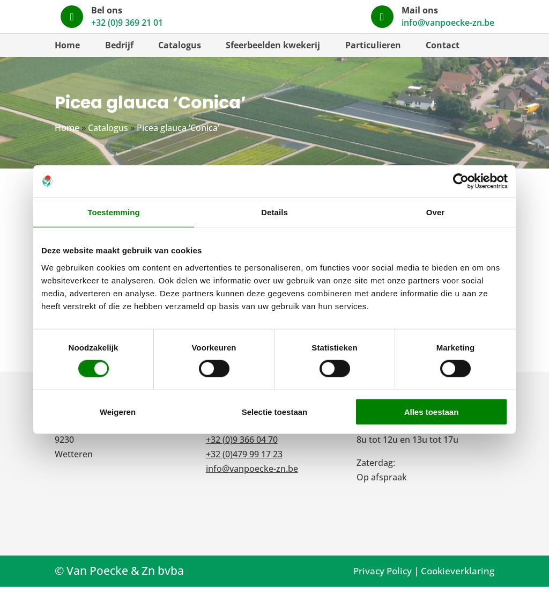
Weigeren (118, 411)
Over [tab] (435, 212)
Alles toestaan (431, 411)
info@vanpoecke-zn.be (252, 481)
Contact (442, 57)
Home (67, 57)
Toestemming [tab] (113, 212)
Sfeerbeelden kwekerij (273, 57)
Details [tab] (274, 212)
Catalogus (179, 57)
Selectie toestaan (275, 411)
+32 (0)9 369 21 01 (242, 437)
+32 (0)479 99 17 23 (244, 466)
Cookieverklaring (457, 583)
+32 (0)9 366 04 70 (242, 452)
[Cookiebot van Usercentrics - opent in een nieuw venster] (461, 181)
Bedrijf (119, 57)
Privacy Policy (382, 583)
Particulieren (373, 57)
